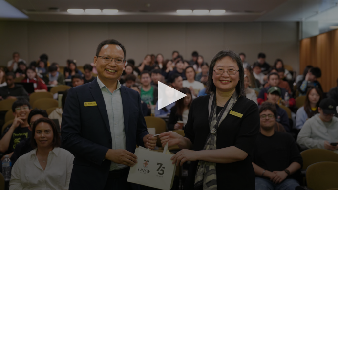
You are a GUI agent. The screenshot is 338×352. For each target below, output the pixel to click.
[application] (169, 95)
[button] (169, 95)
